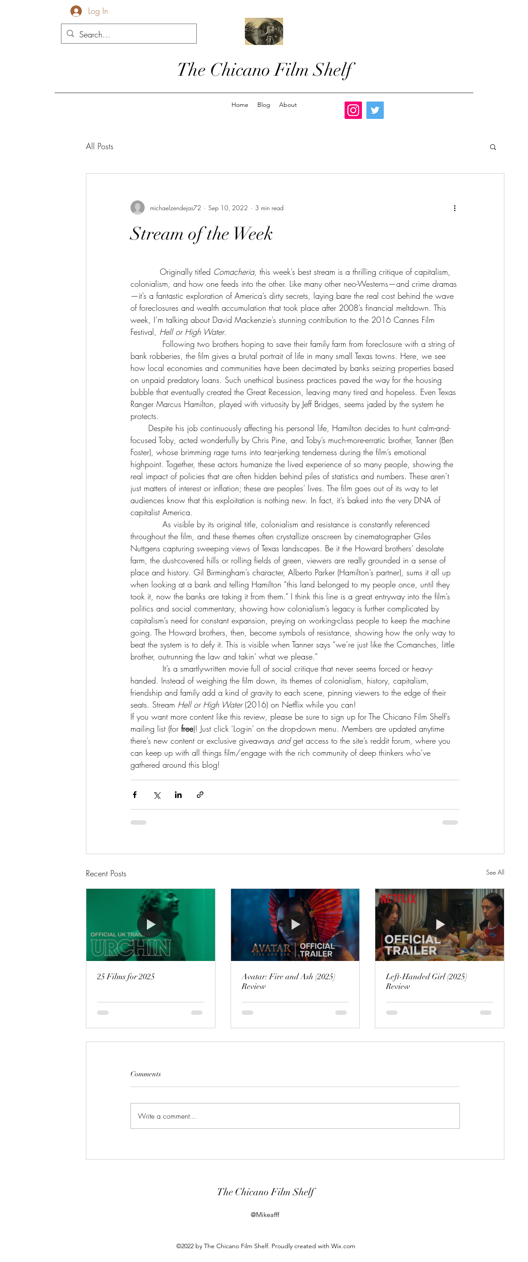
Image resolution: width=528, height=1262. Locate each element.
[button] (493, 146)
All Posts (100, 146)
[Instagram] (353, 110)
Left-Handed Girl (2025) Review (426, 981)
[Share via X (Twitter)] (156, 794)
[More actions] (454, 207)
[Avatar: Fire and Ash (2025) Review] (295, 925)
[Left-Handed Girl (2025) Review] (439, 925)
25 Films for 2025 (126, 976)
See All (495, 872)
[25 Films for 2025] (150, 925)
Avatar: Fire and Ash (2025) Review (289, 981)
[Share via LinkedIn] (178, 794)
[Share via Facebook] (134, 794)
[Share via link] (200, 794)
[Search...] (128, 34)
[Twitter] (375, 110)
